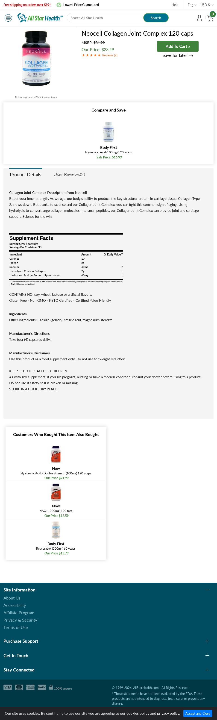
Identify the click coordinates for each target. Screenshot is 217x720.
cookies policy (137, 713)
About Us (12, 597)
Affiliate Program (18, 612)
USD (205, 5)
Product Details (25, 174)
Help (175, 5)
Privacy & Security (20, 619)
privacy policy (168, 713)
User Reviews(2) (69, 174)
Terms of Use (15, 627)
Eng (190, 5)
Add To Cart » (178, 46)
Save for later (175, 55)
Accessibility (14, 605)
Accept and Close (197, 713)
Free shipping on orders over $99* (27, 5)
